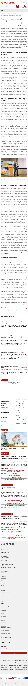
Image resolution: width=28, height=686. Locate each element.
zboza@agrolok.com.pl (6, 627)
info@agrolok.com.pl (5, 618)
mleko (15, 310)
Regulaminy (3, 572)
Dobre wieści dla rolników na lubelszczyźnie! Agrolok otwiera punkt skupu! (17, 474)
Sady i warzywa (4, 595)
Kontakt (2, 603)
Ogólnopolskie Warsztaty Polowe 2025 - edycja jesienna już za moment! (16, 471)
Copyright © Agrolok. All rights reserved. (14, 683)
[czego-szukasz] (6, 6)
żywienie (19, 310)
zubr (23, 310)
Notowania (4, 380)
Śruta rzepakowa (5, 407)
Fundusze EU (3, 578)
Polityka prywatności (5, 571)
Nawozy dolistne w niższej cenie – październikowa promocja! (14, 532)
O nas (2, 598)
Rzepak (2, 405)
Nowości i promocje (6, 514)
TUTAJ (22, 304)
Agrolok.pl (4, 13)
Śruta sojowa (4, 417)
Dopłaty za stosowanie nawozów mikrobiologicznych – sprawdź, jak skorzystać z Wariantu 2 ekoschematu (15, 502)
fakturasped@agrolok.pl (6, 637)
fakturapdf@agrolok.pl (5, 633)
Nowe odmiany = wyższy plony (14, 477)
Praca (2, 601)
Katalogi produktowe (5, 583)
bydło (4, 310)
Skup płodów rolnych (5, 592)
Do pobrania (3, 576)
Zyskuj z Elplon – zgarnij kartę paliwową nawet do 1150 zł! (16, 538)
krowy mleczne (9, 310)
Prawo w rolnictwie (6, 485)
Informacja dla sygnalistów (6, 606)
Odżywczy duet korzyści (12, 529)
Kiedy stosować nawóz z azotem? (14, 510)
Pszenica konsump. (5, 412)
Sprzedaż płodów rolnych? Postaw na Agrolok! (15, 480)
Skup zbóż (4, 430)
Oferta (2, 580)
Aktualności (4, 453)
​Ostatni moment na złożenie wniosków (16, 505)
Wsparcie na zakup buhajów (13, 507)
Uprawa (2, 585)
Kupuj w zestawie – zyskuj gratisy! (14, 535)
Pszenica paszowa (5, 401)
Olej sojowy (3, 421)
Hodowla (3, 588)
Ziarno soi (3, 426)
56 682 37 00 (3, 622)
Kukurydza (3, 403)
